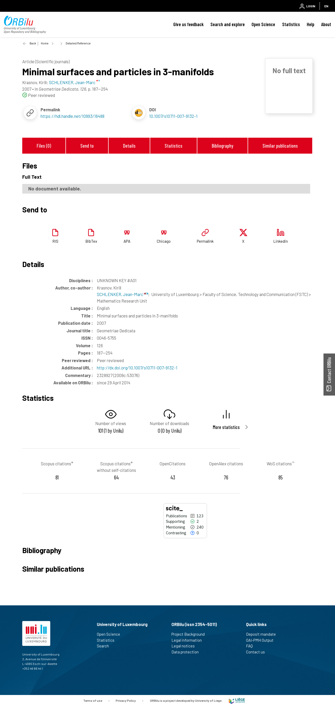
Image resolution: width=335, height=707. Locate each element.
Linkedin (280, 241)
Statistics (291, 24)
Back (33, 43)
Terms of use (92, 700)
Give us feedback (188, 24)
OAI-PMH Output (262, 640)
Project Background (190, 634)
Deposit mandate (263, 634)
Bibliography (222, 146)
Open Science (263, 24)
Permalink (205, 241)
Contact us (257, 652)
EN (326, 6)
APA (127, 241)
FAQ (251, 646)
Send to (87, 146)
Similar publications (280, 146)
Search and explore (227, 24)
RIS (55, 241)
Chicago (164, 241)
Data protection (187, 652)
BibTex (91, 241)
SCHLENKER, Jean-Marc (122, 294)
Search (105, 646)
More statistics (226, 427)
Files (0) (44, 146)
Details (129, 146)
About (326, 24)
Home (44, 43)
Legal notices (185, 646)
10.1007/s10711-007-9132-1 (173, 116)
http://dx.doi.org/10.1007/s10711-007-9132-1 (137, 367)
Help (310, 24)
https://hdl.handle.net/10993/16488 (72, 116)
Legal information (188, 640)
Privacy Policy (126, 700)
